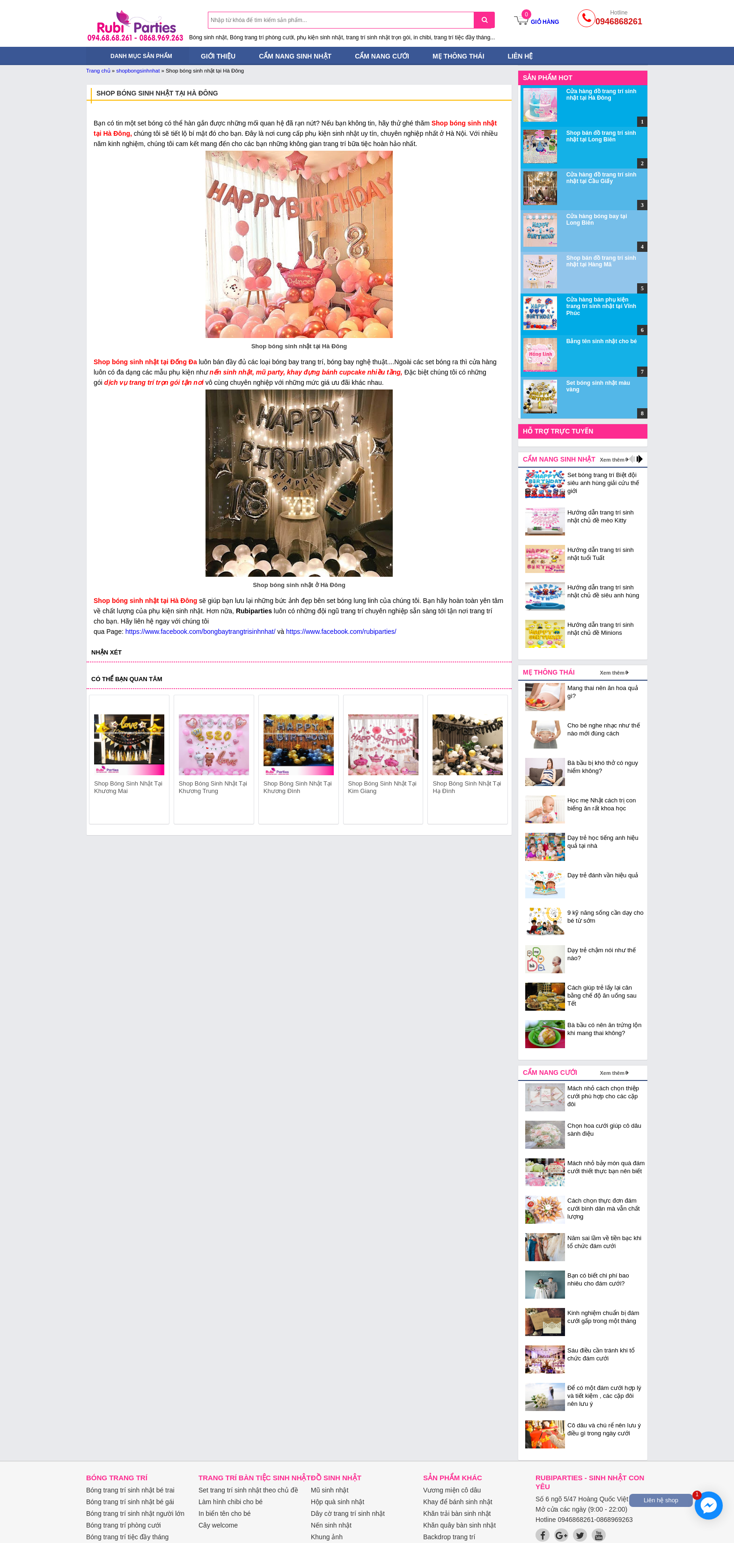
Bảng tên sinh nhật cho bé (601, 341)
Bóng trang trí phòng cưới (123, 1525)
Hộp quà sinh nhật (337, 1502)
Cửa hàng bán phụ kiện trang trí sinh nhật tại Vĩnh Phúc (601, 306)
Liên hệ (520, 56)
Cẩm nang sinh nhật (295, 56)
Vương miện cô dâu (452, 1490)
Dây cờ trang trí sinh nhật (348, 1513)
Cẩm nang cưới (382, 56)
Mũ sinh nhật (329, 1490)
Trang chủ (98, 70)
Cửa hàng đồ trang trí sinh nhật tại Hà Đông (601, 94)
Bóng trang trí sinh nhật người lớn (135, 1513)
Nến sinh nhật (331, 1525)
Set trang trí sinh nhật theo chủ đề (248, 1490)
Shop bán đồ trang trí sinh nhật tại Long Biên (601, 136)
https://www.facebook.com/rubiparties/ (341, 631)
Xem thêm (612, 460)
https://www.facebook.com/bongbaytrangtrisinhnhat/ (200, 631)
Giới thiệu (218, 56)
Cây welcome (218, 1525)
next (496, 761)
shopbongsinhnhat (138, 70)
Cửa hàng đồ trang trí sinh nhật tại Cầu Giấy (601, 177)
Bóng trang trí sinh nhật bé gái (130, 1502)
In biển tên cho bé (224, 1513)
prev (102, 761)
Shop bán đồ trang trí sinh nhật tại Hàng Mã (601, 261)
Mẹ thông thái (458, 56)
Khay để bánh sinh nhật (457, 1502)
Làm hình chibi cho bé (230, 1502)
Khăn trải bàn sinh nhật (457, 1513)
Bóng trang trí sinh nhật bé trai (130, 1490)
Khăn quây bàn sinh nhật (459, 1525)
